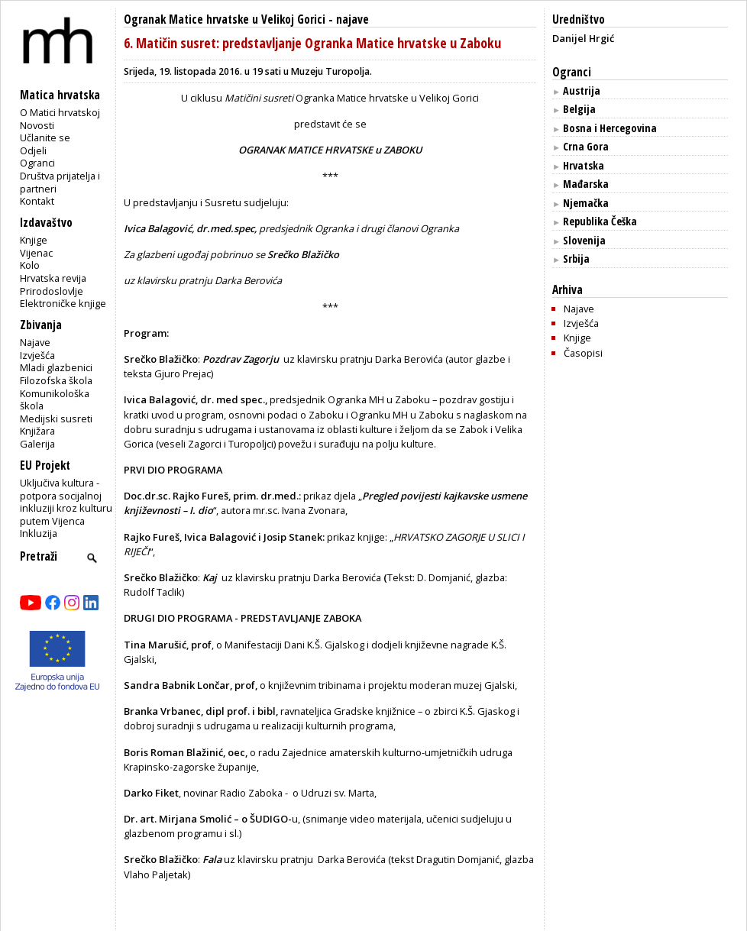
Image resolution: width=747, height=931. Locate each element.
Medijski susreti (56, 418)
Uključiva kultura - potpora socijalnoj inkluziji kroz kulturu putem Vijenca (66, 502)
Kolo (30, 265)
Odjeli (33, 150)
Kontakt (37, 201)
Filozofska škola (56, 380)
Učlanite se (45, 137)
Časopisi (583, 353)
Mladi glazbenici (56, 367)
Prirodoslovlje (51, 291)
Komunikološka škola (54, 399)
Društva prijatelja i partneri (60, 182)
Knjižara (37, 431)
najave (352, 19)
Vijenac (36, 253)
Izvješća (37, 355)
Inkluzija (38, 533)
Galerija (37, 444)
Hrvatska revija (53, 278)
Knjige (33, 240)
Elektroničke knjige (63, 303)
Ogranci (37, 163)
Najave (35, 342)
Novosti (37, 125)
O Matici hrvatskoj (60, 112)
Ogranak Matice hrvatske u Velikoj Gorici (224, 19)
